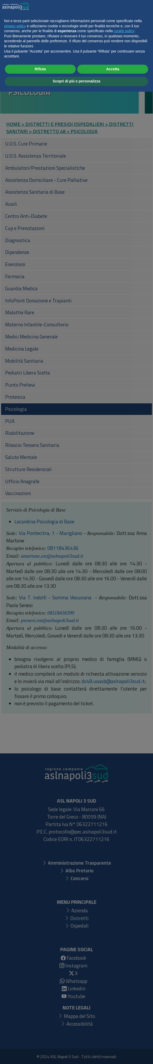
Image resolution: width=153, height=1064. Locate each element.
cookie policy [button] (124, 1003)
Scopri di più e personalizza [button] (76, 1053)
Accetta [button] (112, 1041)
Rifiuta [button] (40, 1041)
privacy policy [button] (15, 998)
